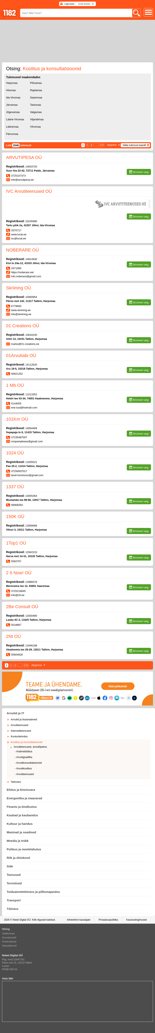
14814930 (31, 259)
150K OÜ (15, 516)
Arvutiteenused (19, 725)
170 (102, 145)
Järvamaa (12, 104)
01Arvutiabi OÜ (21, 355)
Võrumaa (35, 126)
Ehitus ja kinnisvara (21, 789)
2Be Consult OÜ (22, 606)
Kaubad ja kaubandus (22, 815)
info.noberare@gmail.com (26, 276)
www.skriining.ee (21, 310)
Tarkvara (16, 781)
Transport (14, 900)
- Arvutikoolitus (23, 768)
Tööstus (12, 908)
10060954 (31, 296)
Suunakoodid (9, 937)
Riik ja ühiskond (18, 857)
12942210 (31, 552)
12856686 (31, 525)
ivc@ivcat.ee (18, 238)
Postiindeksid (9, 941)
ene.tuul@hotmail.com (24, 407)
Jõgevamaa (13, 112)
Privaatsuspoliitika (108, 919)
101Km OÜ (17, 419)
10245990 (31, 221)
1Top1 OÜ (16, 543)
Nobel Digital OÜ (21, 919)
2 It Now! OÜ (18, 572)
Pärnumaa (12, 133)
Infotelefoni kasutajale (78, 919)
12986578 (31, 581)
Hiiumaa (11, 90)
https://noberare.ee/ (22, 272)
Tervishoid (14, 883)
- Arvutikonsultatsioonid (28, 762)
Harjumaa (11, 82)
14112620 (31, 364)
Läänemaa (12, 126)
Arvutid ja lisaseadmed (24, 719)
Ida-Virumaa (13, 97)
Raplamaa (36, 90)
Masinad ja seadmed (21, 832)
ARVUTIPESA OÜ (24, 157)
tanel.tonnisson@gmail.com (27, 475)
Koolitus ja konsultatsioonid (26, 742)
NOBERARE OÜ (22, 250)
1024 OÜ (15, 452)
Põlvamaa (36, 82)
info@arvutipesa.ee (22, 179)
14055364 (31, 495)
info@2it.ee (17, 595)
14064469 (31, 428)
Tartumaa (35, 104)
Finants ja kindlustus (22, 806)
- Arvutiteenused (24, 774)
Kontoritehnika (19, 736)
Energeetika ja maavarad (24, 798)
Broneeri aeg (141, 172)
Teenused (14, 874)
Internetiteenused (21, 730)
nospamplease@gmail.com (27, 441)
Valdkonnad (8, 933)
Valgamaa (36, 112)
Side (10, 866)
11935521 (31, 462)
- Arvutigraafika (23, 757)
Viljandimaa (37, 119)
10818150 (31, 334)
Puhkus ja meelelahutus (24, 849)
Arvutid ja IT (15, 713)
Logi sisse (69, 4)
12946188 (31, 645)
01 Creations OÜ (22, 325)
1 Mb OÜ (15, 385)
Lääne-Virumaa (15, 119)
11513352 (31, 394)
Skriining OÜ (18, 287)
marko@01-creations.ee (25, 343)
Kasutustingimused (136, 919)
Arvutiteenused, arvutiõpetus (30, 746)
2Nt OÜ (13, 636)
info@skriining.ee (21, 314)
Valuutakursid (9, 945)
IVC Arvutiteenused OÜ (29, 191)
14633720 (31, 166)
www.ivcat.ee (18, 234)
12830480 (31, 615)
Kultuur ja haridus (19, 823)
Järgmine (112, 145)
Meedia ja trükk (17, 840)
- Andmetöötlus (23, 751)
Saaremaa (36, 97)
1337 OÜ (15, 486)
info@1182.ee (9, 969)
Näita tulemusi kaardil (134, 145)
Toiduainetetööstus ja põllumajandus (33, 891)
